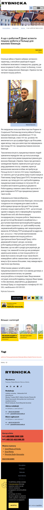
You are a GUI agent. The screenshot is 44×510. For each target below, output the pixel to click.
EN (35, 8)
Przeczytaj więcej (14, 484)
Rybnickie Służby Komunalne (14, 454)
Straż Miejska (9, 451)
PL (42, 8)
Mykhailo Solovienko (37, 357)
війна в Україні (28, 357)
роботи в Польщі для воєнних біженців (12, 357)
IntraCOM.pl (39, 505)
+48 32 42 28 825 (14, 411)
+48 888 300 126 (14, 436)
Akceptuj (13, 505)
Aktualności (15, 28)
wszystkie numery (8, 458)
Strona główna (6, 28)
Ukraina (23, 28)
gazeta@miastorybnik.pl (17, 413)
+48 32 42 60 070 (14, 422)
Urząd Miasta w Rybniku (13, 449)
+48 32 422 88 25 (14, 439)
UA (38, 8)
